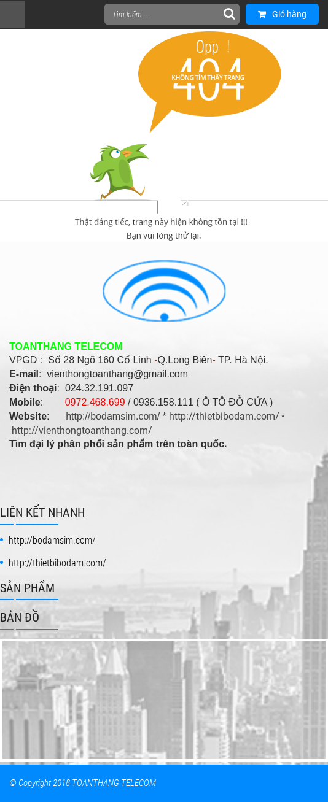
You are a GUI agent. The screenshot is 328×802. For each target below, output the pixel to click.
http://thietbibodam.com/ (224, 416)
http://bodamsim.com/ (113, 416)
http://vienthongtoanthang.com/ (82, 430)
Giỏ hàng (282, 14)
